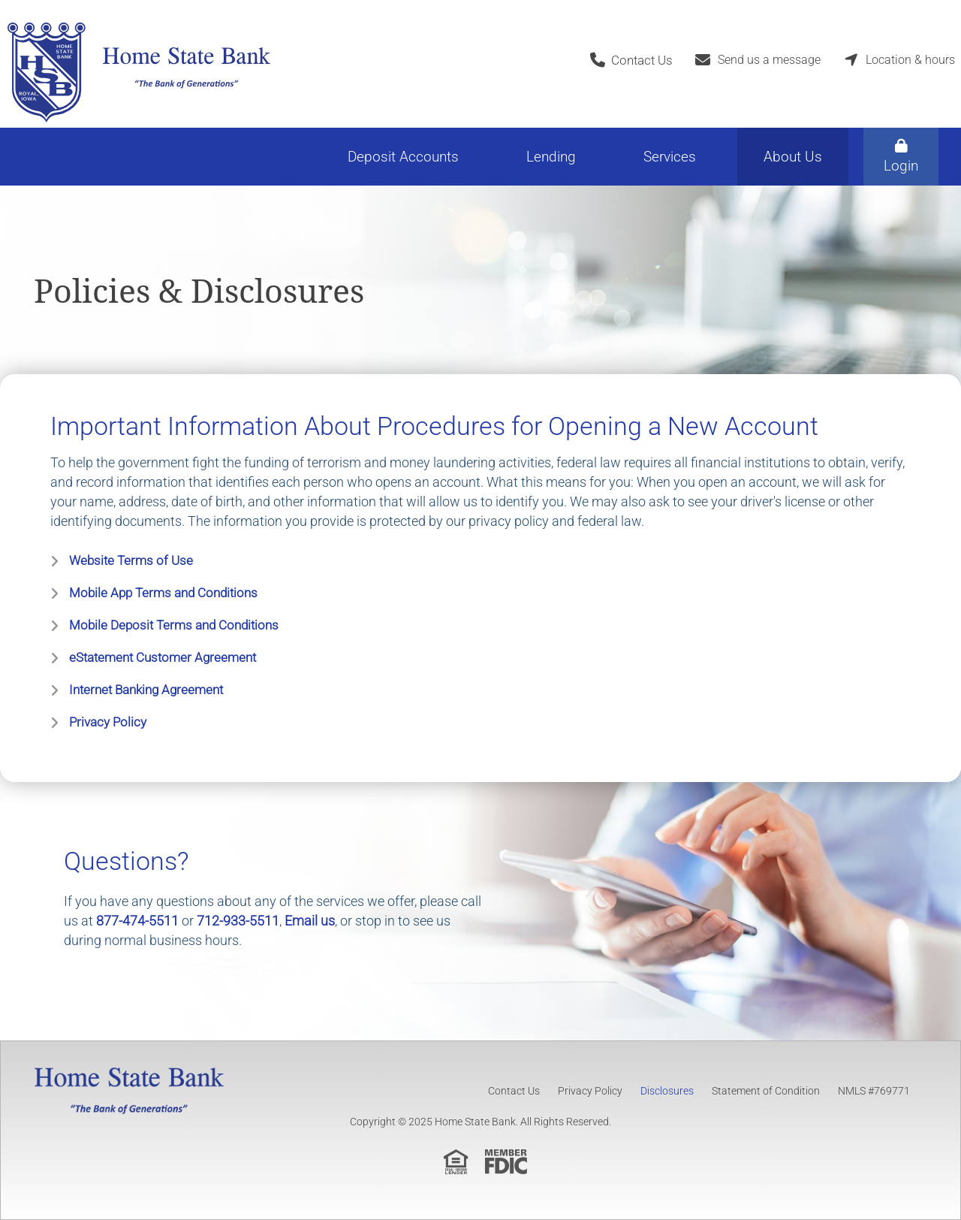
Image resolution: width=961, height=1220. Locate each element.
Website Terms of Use (131, 560)
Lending (551, 156)
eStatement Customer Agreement (162, 657)
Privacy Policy (107, 721)
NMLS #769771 (874, 1092)
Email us (310, 921)
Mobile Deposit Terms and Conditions (174, 625)
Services (669, 156)
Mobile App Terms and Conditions (163, 592)
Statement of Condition (766, 1092)
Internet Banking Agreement (146, 689)
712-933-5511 (238, 921)
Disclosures (667, 1092)
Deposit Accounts (403, 156)
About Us (793, 156)
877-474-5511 (137, 921)
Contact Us (514, 1092)
